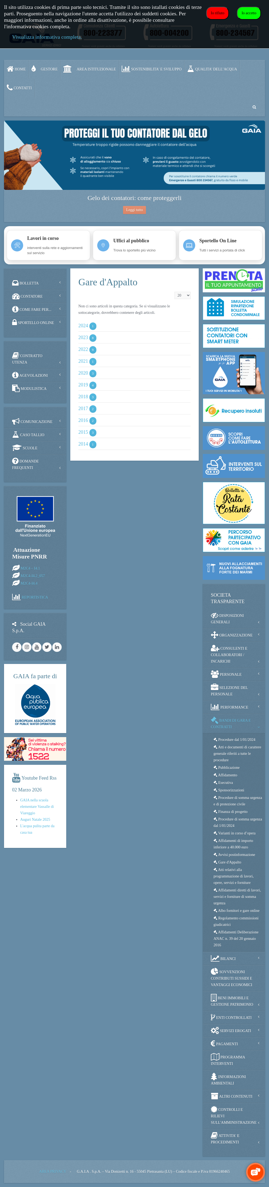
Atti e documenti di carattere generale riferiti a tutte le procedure (237, 753)
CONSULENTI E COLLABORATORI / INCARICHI (229, 653)
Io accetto (249, 13)
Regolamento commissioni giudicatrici (236, 921)
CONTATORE (27, 296)
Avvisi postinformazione (234, 855)
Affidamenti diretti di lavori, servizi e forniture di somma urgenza (237, 896)
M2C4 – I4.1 (30, 568)
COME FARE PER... (31, 309)
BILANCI (223, 958)
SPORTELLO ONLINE (33, 322)
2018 (83, 397)
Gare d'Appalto (227, 862)
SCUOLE (24, 448)
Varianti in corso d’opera (235, 833)
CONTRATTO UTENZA (27, 358)
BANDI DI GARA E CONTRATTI (231, 722)
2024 (83, 326)
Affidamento (225, 775)
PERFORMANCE (229, 707)
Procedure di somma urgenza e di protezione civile (238, 801)
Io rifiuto (217, 13)
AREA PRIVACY (52, 1172)
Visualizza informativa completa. (47, 37)
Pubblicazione (227, 768)
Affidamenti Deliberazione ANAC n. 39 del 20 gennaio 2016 (236, 938)
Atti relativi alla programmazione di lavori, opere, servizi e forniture (234, 876)
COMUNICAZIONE (32, 421)
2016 (83, 420)
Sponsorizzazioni (229, 790)
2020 (83, 373)
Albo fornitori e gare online (237, 911)
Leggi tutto (134, 210)
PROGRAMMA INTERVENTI (228, 1059)
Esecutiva (223, 783)
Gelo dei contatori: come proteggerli (134, 197)
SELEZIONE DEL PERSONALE (229, 690)
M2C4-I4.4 (29, 583)
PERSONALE (226, 674)
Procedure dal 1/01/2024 (234, 740)
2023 (83, 337)
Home (16, 69)
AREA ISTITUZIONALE (89, 69)
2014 (83, 444)
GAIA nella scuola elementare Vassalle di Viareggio (37, 806)
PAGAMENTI (224, 1043)
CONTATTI (19, 87)
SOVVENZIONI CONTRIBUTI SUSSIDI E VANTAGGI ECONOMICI (231, 977)
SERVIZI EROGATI (231, 1030)
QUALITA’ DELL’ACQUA (212, 69)
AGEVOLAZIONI (30, 375)
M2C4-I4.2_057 (33, 576)
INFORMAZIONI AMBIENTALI (228, 1079)
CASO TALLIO (28, 434)
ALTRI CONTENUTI (231, 1096)
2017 (83, 408)
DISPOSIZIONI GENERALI (227, 618)
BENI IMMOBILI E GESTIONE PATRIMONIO (232, 1000)
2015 (83, 432)
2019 (83, 385)
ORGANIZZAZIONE (232, 635)
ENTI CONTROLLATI (231, 1017)
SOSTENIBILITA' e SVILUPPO (152, 69)
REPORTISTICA (35, 597)
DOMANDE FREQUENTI (25, 463)
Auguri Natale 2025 (35, 820)
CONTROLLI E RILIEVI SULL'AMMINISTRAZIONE (234, 1115)
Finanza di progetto (230, 812)
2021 (83, 361)
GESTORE (45, 69)
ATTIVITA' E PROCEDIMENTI (225, 1138)
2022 (83, 349)
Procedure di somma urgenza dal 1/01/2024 (238, 822)
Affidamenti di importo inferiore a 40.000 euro (233, 844)
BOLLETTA (25, 283)
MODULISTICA (29, 388)
